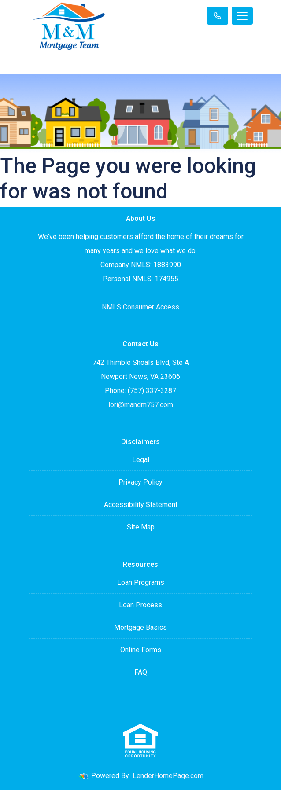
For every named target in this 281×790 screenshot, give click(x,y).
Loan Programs (140, 582)
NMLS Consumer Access (140, 307)
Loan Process (140, 605)
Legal (140, 460)
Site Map (141, 527)
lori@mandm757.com (140, 405)
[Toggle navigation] (242, 16)
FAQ (140, 672)
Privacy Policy (140, 482)
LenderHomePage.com (168, 776)
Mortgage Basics (140, 627)
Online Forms (140, 650)
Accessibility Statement (140, 504)
